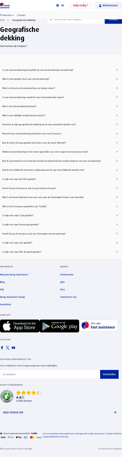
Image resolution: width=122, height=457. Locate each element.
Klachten (118, 433)
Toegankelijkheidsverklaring (55, 436)
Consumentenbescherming (55, 433)
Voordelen (5, 304)
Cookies (109, 433)
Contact (21, 15)
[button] (60, 5)
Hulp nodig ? (80, 5)
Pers (62, 289)
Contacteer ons (68, 297)
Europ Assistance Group (12, 297)
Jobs (62, 282)
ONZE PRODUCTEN (60, 412)
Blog (2, 282)
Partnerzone (67, 274)
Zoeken (113, 19)
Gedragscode (81, 433)
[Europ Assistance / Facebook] (2, 348)
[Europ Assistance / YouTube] (14, 348)
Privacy (71, 433)
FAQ (2, 19)
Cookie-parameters (96, 433)
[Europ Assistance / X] (8, 348)
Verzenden (109, 374)
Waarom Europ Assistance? (14, 274)
